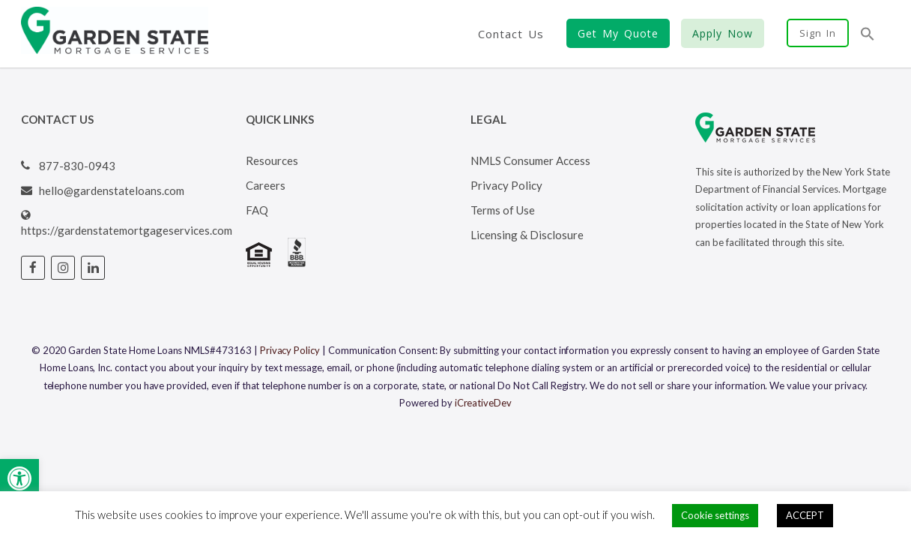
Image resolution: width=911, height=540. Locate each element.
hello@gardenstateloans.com (111, 190)
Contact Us (511, 33)
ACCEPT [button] (805, 515)
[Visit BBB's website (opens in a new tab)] (297, 262)
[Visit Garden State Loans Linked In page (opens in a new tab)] (93, 267)
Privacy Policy (506, 185)
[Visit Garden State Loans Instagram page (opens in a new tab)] (63, 267)
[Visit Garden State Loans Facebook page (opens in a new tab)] (33, 267)
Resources (272, 160)
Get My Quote (618, 33)
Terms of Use (502, 210)
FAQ (257, 210)
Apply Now (722, 33)
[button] (19, 478)
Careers (265, 185)
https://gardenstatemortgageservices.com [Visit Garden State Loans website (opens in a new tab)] (126, 230)
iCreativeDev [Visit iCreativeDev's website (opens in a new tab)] (483, 403)
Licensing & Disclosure (527, 235)
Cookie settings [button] (715, 515)
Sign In (817, 33)
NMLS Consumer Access (530, 160)
